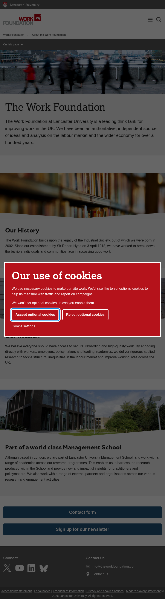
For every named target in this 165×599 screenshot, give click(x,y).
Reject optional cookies (85, 314)
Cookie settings (23, 326)
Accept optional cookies (35, 314)
